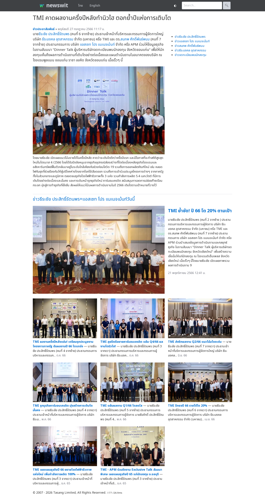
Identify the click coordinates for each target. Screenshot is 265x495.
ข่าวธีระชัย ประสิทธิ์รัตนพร (190, 36)
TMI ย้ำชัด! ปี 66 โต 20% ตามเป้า (200, 210)
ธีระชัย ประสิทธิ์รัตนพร (54, 34)
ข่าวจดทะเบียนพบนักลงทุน (190, 55)
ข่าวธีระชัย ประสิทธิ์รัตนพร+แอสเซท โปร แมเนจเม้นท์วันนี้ (84, 199)
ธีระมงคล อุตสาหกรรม (57, 39)
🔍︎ (227, 5)
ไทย (80, 5)
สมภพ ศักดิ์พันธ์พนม (135, 39)
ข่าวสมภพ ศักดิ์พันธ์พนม (189, 46)
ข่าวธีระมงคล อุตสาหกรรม (190, 50)
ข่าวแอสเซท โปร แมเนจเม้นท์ (192, 41)
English (95, 5)
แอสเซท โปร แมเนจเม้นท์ (97, 44)
